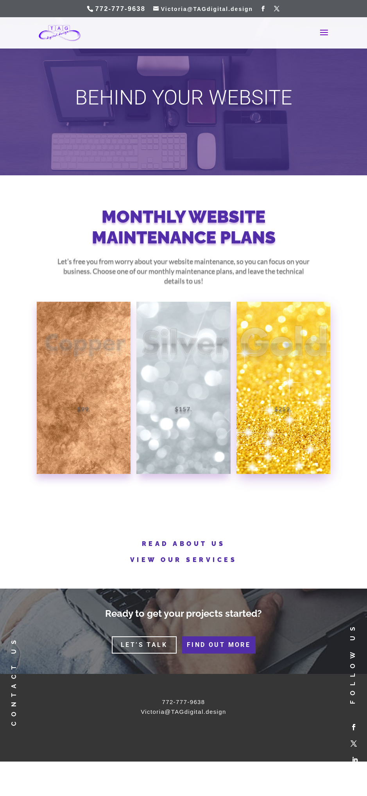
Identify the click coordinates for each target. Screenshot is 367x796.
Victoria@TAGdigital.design (183, 711)
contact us (13, 680)
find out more (219, 644)
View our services (183, 560)
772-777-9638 (183, 702)
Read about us (184, 543)
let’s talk (144, 644)
